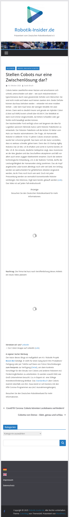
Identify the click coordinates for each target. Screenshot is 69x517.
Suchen (63, 442)
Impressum (8, 480)
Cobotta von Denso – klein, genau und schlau (42, 414)
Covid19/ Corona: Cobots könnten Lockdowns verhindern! (33, 408)
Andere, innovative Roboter (28, 68)
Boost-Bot (10, 361)
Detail (34, 367)
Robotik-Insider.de (34, 30)
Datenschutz (8, 485)
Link (60, 180)
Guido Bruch (28, 85)
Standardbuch (42, 380)
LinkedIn (25, 344)
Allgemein (10, 68)
